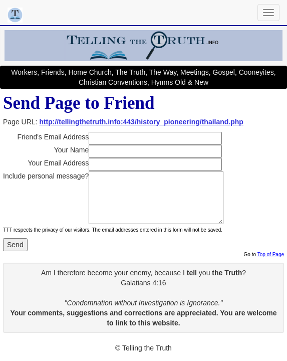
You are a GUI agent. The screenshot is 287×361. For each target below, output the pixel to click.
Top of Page (270, 254)
